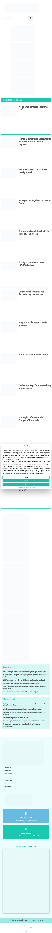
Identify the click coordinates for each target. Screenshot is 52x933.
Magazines (8, 780)
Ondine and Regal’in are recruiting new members (35, 386)
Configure (26, 477)
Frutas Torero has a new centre (33, 354)
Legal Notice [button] (26, 925)
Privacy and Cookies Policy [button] (26, 928)
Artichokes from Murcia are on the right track (33, 171)
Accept (26, 484)
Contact (8, 771)
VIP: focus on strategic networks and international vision (22, 709)
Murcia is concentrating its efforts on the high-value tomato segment (35, 141)
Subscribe (8, 774)
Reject (26, 481)
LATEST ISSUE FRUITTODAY (26, 846)
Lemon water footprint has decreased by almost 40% (31, 293)
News (7, 783)
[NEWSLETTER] (26, 829)
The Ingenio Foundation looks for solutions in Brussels (34, 232)
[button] (30, 18)
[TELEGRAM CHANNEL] (26, 813)
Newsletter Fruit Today (13, 777)
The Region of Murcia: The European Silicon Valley (31, 419)
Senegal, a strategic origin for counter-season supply (20, 692)
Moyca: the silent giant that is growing (33, 324)
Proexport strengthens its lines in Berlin (35, 201)
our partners (23, 450)
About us (8, 767)
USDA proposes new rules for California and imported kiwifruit (24, 680)
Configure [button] (26, 931)
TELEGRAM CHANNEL (26, 818)
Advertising (9, 786)
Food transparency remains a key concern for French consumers (24, 721)
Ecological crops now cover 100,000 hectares (31, 263)
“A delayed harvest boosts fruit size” (33, 108)
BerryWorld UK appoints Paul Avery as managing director (22, 683)
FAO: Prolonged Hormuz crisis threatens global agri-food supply (24, 672)
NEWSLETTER (26, 834)
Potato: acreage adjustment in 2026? (15, 718)
